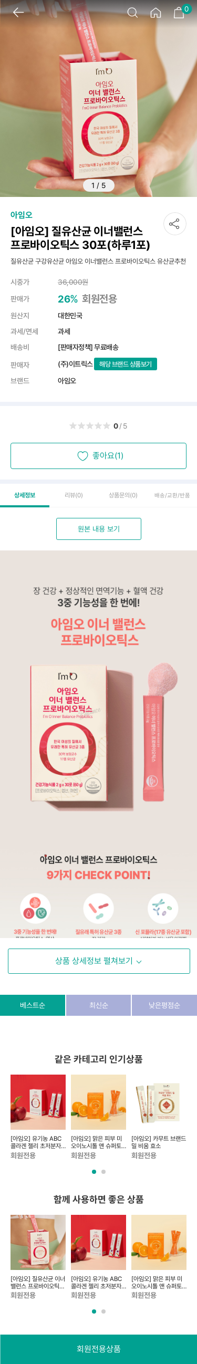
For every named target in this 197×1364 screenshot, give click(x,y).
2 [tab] (104, 1175)
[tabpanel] (38, 1117)
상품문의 (123, 495)
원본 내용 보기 (99, 529)
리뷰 (74, 495)
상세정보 (24, 495)
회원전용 (99, 299)
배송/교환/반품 (172, 495)
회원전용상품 (99, 1349)
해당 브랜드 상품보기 (125, 364)
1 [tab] (95, 1175)
